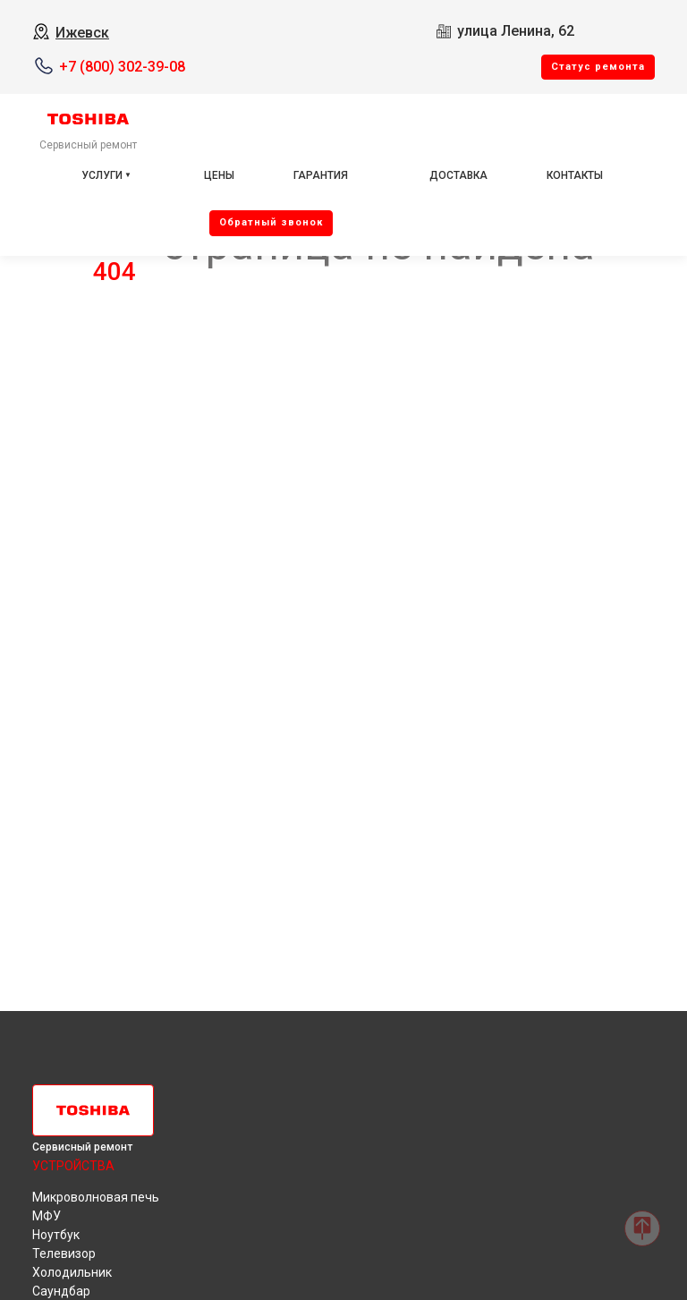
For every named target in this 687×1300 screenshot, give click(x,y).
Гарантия (320, 175)
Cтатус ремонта (598, 66)
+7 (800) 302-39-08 (122, 66)
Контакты (575, 175)
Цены (219, 175)
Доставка (458, 175)
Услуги (102, 175)
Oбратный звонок (271, 222)
